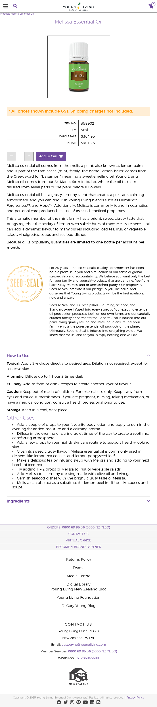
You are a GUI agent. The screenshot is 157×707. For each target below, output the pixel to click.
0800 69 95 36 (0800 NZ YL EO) (92, 651)
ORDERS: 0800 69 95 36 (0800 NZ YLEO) (78, 527)
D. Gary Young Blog (78, 606)
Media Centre (78, 576)
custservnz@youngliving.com (84, 644)
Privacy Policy (135, 697)
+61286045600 (87, 658)
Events (78, 568)
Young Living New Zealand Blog (79, 589)
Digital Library (78, 584)
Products (5, 14)
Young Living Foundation (78, 597)
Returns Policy (78, 559)
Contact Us (78, 534)
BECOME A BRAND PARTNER (78, 547)
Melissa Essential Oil (22, 14)
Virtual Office (78, 540)
